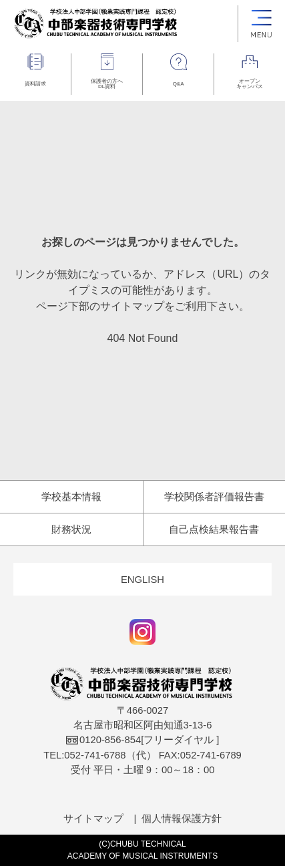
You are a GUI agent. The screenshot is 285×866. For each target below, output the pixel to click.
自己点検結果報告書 (214, 529)
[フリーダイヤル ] (143, 739)
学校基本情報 (71, 496)
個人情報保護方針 (181, 818)
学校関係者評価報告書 (214, 496)
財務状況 (71, 529)
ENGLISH (142, 579)
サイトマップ (93, 818)
